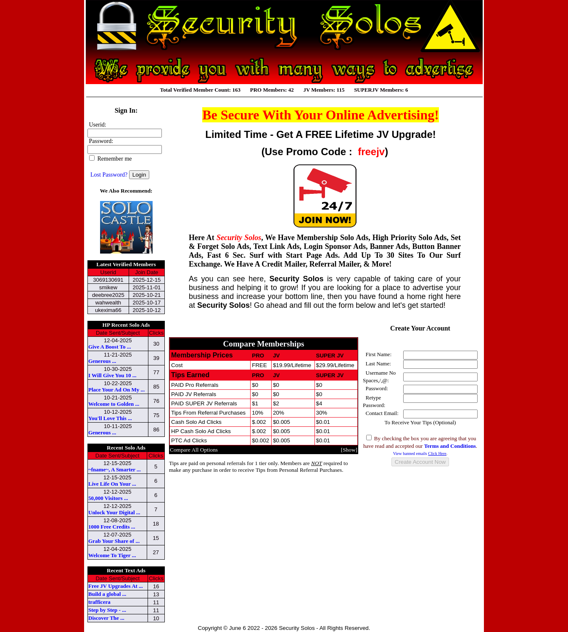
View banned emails (419, 453)
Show (349, 450)
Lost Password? (108, 175)
